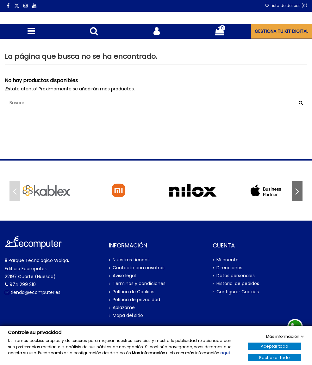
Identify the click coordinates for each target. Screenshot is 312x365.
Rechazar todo (274, 358)
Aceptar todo (274, 346)
